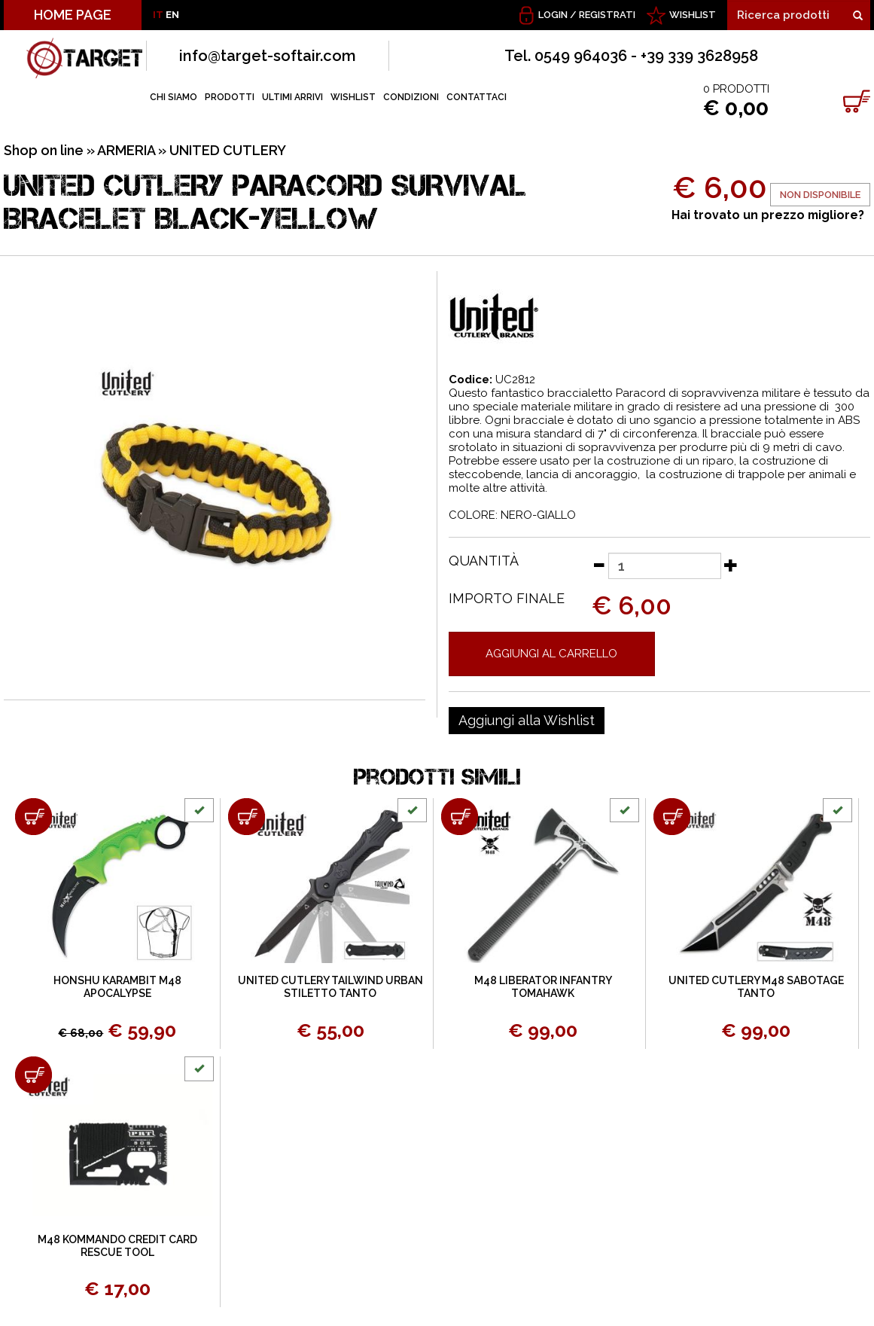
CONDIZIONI (411, 97)
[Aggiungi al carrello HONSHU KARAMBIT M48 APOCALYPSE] (33, 816)
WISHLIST (692, 14)
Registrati (607, 14)
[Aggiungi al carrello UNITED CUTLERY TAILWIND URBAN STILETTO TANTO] (246, 816)
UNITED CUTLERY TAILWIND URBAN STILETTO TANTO (330, 986)
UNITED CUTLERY (227, 150)
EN (172, 14)
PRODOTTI (229, 97)
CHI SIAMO (173, 97)
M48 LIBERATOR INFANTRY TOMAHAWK (543, 986)
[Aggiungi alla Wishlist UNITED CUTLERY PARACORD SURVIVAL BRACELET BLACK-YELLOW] (526, 720)
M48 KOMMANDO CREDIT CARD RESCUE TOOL (117, 1245)
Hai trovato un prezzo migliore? (767, 215)
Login (553, 14)
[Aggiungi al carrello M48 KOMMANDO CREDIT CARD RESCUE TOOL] (33, 1074)
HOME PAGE (72, 15)
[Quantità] (664, 566)
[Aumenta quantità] (731, 565)
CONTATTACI (476, 97)
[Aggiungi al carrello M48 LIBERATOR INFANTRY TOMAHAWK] (459, 816)
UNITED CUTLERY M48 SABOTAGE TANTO (756, 986)
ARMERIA (126, 150)
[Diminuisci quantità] (598, 565)
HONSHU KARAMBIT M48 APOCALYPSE (117, 986)
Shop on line (44, 150)
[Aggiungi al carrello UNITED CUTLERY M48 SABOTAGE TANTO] (671, 816)
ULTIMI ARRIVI (292, 97)
